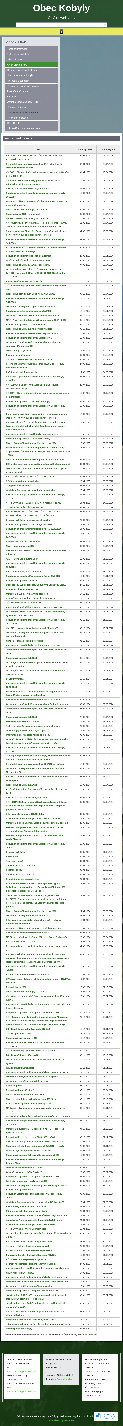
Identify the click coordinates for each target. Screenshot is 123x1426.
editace (93, 1416)
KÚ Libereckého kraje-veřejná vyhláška (26, 1259)
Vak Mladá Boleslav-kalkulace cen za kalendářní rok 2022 (35, 1202)
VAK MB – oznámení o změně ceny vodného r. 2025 (32, 628)
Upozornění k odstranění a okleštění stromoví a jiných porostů (38, 1116)
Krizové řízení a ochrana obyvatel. (24, 128)
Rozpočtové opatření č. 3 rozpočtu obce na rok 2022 (32, 1290)
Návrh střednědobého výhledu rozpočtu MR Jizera (31, 1099)
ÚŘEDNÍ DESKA (15, 59)
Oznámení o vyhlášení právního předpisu (27, 594)
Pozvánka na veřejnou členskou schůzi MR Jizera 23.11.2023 (37, 1072)
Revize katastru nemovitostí (20, 1068)
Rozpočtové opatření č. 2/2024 (21, 717)
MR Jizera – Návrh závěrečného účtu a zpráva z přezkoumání (37, 937)
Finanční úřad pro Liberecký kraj (22, 879)
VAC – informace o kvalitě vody (22, 559)
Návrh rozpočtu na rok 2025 (20, 546)
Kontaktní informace (17, 49)
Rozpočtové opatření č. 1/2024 (21, 785)
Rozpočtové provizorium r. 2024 (22, 1038)
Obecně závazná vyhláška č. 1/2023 (24, 1167)
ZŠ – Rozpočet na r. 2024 (18, 1033)
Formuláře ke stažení (17, 118)
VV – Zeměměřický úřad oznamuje (23, 571)
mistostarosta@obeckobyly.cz (22, 1391)
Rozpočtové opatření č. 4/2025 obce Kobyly (28, 265)
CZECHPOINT (14, 123)
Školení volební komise (18, 355)
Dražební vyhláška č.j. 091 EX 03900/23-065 (28, 260)
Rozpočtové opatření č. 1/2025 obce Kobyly (28, 438)
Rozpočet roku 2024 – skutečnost (23, 541)
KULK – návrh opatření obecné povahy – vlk (28, 1103)
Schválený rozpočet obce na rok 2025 (25, 507)
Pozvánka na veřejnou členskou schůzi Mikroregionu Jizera (36, 1215)
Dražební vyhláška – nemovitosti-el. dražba (28, 520)
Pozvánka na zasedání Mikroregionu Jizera (28, 188)
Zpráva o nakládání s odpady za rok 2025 (27, 218)
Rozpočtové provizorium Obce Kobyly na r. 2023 (30, 1319)
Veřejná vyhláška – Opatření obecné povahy (28, 1246)
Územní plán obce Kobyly (20, 75)
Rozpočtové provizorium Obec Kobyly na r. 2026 (30, 294)
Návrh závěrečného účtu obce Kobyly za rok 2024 (31, 443)
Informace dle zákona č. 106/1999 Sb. (25, 814)
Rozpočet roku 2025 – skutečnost (23, 214)
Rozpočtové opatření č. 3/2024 (21, 658)
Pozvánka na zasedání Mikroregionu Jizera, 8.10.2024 (33, 645)
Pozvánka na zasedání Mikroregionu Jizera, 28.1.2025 (33, 576)
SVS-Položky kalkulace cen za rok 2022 (26, 1206)
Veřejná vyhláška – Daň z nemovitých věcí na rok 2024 (33, 928)
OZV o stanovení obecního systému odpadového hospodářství (38, 464)
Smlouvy (11, 96)
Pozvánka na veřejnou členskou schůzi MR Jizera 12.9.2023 (36, 1141)
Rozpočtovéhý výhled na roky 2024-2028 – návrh (30, 1137)
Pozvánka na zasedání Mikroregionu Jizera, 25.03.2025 (34, 529)
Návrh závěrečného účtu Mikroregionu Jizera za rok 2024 (35, 459)
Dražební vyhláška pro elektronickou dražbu (28, 1150)
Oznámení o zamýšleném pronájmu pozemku (29, 1286)
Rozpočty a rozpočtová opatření (23, 86)
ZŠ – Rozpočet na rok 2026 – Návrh (24, 281)
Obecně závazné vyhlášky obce (23, 70)
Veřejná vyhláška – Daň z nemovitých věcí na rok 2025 (33, 503)
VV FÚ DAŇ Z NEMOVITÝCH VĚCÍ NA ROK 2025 (30, 476)
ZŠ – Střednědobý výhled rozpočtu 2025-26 (28, 1029)
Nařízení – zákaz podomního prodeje (24, 641)
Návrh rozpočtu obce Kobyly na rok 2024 (27, 991)
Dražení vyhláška (15, 679)
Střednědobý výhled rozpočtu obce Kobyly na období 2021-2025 (38, 1324)
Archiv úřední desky (17, 65)
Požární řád (12, 856)
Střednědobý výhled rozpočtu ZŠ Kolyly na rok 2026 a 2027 (36, 585)
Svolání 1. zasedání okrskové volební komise (29, 359)
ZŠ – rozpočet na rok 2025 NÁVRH (23, 602)
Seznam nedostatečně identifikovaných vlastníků (31, 1264)
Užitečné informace (17, 107)
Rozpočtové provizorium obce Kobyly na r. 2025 (30, 598)
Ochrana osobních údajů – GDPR (24, 102)
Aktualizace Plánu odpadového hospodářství (29, 1250)
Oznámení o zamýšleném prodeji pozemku (27, 1081)
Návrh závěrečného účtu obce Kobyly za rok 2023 (31, 911)
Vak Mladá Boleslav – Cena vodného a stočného (30, 490)
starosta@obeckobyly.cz (25, 1371)
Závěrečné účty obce (17, 91)
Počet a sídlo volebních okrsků (22, 372)
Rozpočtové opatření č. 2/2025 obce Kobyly (28, 401)
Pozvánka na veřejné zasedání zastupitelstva (29, 338)
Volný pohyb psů (14, 861)
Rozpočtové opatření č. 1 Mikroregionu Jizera (29, 524)
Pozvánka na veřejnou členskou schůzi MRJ (28, 256)
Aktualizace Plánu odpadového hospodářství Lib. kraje (34, 1220)
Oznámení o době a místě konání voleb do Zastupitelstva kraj (37, 704)
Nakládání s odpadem (18, 81)
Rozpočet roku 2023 (16, 987)
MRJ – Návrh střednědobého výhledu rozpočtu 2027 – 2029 (36, 320)
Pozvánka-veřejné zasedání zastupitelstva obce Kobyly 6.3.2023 (38, 1268)
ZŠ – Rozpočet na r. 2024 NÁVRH (22, 1055)
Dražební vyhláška (15, 852)
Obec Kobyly (61, 8)
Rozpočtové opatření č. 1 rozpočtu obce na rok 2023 (32, 1176)
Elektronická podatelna (18, 54)
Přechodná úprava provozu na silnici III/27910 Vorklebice (35, 764)
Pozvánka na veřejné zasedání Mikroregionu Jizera (32, 333)
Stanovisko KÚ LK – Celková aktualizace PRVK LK (31, 1255)
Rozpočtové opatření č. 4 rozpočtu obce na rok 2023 (32, 1012)
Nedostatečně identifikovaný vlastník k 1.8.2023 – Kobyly (35, 1146)
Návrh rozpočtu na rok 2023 (20, 1273)
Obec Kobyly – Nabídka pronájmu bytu (25, 730)
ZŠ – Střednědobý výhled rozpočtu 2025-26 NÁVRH (32, 1050)
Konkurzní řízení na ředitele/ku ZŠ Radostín (28, 974)
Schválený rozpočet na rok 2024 (22, 941)
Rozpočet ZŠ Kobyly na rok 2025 (22, 589)
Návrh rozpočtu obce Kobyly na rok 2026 (27, 209)
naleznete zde (90, 1334)
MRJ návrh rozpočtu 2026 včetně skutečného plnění (32, 315)
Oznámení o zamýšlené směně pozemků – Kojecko (32, 1076)
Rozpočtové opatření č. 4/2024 (21, 580)
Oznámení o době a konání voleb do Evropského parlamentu (37, 823)
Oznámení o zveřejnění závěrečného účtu (27, 915)
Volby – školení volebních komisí (23, 721)
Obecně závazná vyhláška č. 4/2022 (24, 1172)
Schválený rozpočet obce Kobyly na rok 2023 (29, 1241)
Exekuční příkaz (14, 1085)
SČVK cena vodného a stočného (22, 481)
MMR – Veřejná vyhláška (18, 350)
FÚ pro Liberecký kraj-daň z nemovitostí (26, 1211)
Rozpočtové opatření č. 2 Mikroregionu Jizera (29, 329)
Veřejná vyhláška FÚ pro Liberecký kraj (26, 1229)
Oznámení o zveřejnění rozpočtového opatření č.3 (31, 306)
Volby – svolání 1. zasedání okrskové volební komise (33, 726)
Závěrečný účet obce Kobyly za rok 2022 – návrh (30, 1224)
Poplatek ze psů (14, 870)
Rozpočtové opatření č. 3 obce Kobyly (25, 324)
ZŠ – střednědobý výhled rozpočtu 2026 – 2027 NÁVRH (34, 607)
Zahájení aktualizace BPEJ (19, 485)
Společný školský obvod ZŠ (20, 874)
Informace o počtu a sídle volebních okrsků (28, 735)
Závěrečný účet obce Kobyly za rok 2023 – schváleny (33, 818)
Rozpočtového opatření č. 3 (20, 1090)
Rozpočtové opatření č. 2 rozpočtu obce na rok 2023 (32, 1155)
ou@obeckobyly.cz (64, 1379)
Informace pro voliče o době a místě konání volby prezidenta (37, 1281)
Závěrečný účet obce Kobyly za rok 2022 (26, 1181)
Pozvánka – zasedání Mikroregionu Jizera (27, 797)
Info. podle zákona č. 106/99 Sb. (23, 112)
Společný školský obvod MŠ (20, 865)
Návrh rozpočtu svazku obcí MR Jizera (25, 1094)
